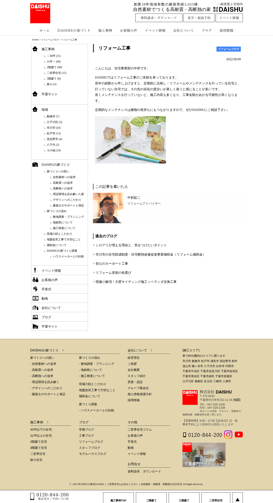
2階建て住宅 (38, 441)
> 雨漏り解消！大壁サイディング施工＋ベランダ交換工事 (135, 282)
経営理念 (134, 357)
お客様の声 (129, 30)
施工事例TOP (118, 497)
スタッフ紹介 (137, 376)
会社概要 (134, 369)
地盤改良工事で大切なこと (64, 239)
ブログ (207, 30)
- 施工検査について (92, 376)
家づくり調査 (88, 404)
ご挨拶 (132, 363)
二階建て (151, 497)
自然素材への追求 (64, 177)
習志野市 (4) (54, 139)
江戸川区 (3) (54, 122)
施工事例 (105, 30)
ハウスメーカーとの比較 (68, 256)
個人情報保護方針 (140, 394)
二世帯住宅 (37, 453)
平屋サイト (50, 94)
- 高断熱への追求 (41, 376)
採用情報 (229, 30)
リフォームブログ (50, 39)
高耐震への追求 (63, 182)
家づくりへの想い (58, 171)
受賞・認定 (135, 382)
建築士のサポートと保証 (68, 205)
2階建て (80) (54, 67)
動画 (45, 298)
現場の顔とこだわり (59, 233)
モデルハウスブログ (92, 453)
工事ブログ (86, 435)
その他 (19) (54, 150)
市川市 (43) (54, 127)
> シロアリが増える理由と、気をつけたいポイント (130, 245)
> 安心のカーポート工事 (110, 263)
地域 (45, 109)
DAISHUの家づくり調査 (62, 250)
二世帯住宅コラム (140, 429)
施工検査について (64, 228)
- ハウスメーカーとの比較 (96, 410)
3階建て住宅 (38, 447)
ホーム (42, 30)
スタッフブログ (89, 447)
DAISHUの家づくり (74, 30)
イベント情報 (155, 30)
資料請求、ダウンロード (144, 471)
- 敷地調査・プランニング (96, 363)
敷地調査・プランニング (68, 216)
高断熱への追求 (63, 188)
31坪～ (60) (54, 61)
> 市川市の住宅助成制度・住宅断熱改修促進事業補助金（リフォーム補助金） (149, 254)
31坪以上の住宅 (41, 435)
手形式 (46, 289)
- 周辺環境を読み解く (44, 382)
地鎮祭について (63, 222)
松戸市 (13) (54, 133)
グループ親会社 (138, 388)
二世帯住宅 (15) (56, 72)
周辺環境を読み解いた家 (68, 194)
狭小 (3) (52, 84)
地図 (237, 399)
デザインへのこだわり (67, 199)
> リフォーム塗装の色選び (112, 273)
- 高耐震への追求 (41, 369)
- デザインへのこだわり (46, 388)
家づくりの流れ (57, 211)
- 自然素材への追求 (43, 363)
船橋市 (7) (53, 116)
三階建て (184, 497)
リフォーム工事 (114, 48)
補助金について (57, 245)
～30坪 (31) (54, 55)
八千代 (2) (53, 144)
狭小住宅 (36, 460)
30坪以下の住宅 (41, 429)
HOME (35, 39)
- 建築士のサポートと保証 (47, 394)
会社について (183, 30)
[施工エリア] (190, 350)
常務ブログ (86, 429)
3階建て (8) (54, 78)
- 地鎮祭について (90, 369)
